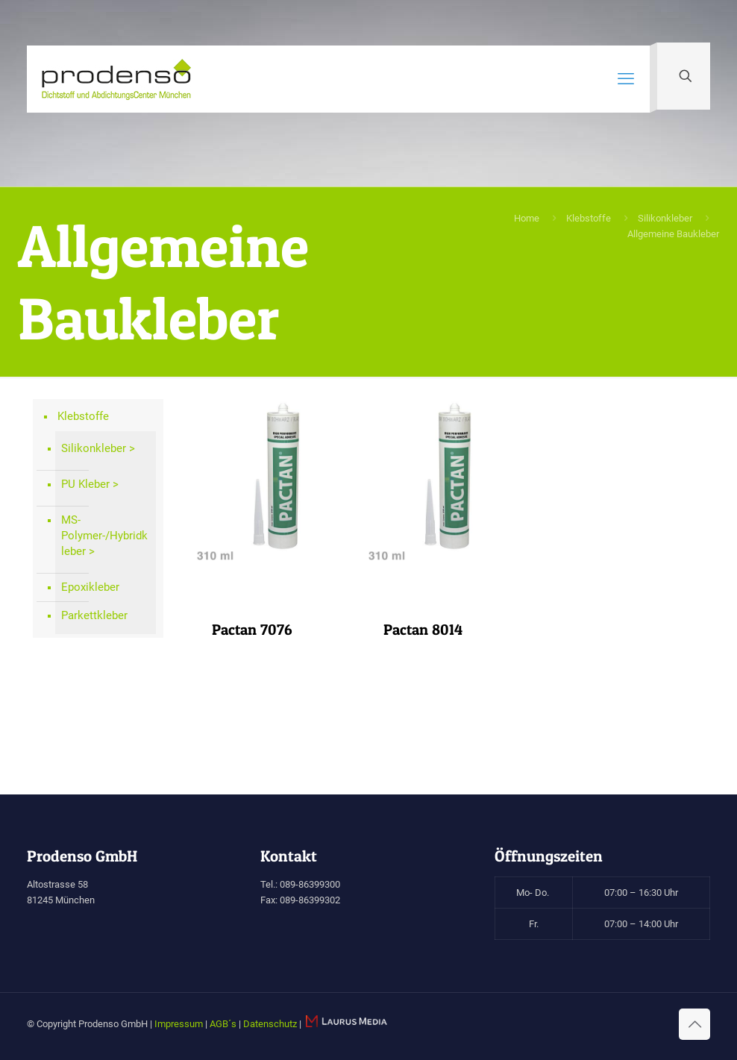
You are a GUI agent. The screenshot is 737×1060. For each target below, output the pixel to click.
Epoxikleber (90, 587)
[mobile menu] (626, 79)
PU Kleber (85, 484)
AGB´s (223, 1023)
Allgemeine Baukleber (673, 233)
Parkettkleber (94, 615)
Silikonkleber (665, 218)
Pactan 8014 (422, 630)
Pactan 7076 (252, 630)
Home (526, 218)
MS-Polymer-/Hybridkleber (104, 535)
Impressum (178, 1023)
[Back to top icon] (694, 1024)
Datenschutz (270, 1023)
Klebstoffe (588, 218)
